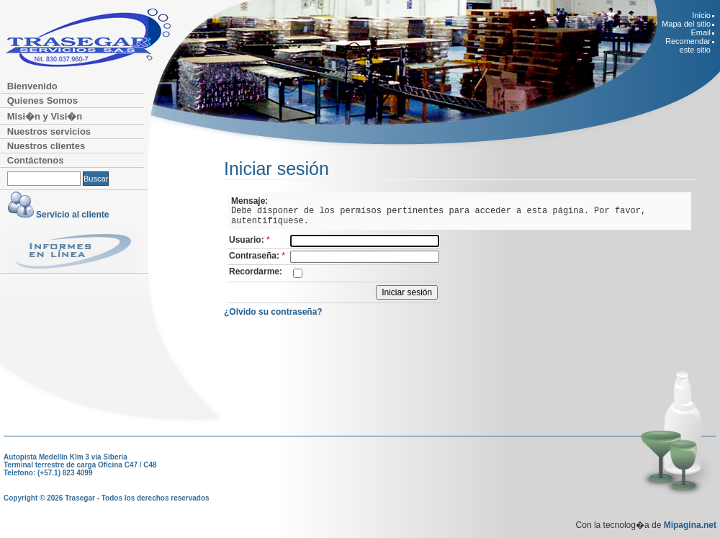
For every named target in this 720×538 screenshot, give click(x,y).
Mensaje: (249, 201)
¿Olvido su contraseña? (273, 312)
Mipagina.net (690, 525)
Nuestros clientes (46, 145)
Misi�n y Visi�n (45, 116)
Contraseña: (258, 256)
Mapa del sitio (686, 23)
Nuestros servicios (49, 131)
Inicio (701, 15)
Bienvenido (32, 86)
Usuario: (250, 240)
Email (700, 32)
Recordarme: (255, 271)
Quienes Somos (42, 100)
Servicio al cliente (72, 215)
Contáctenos (35, 160)
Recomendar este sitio (688, 45)
